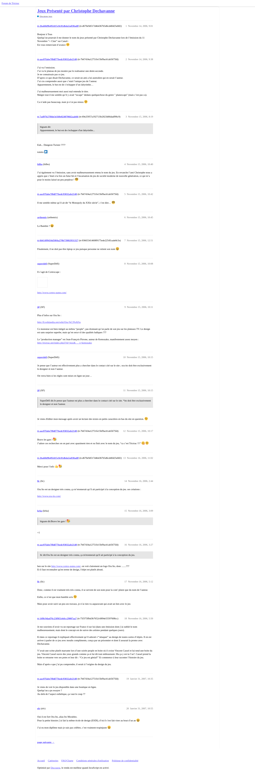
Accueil (41, 760)
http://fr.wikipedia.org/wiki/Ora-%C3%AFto (59, 322)
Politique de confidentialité (125, 760)
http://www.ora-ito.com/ (49, 496)
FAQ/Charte (67, 760)
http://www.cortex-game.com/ (52, 292)
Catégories (53, 760)
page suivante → (45, 742)
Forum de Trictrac (10, 3)
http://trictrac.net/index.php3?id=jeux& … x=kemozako (64, 342)
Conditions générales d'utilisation (92, 760)
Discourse (55, 767)
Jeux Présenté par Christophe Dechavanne (76, 11)
